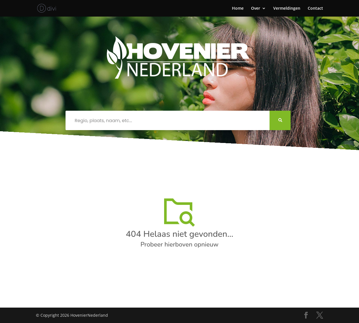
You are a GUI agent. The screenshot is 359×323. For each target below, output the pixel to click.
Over (255, 8)
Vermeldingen (286, 8)
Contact (315, 8)
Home (238, 8)
